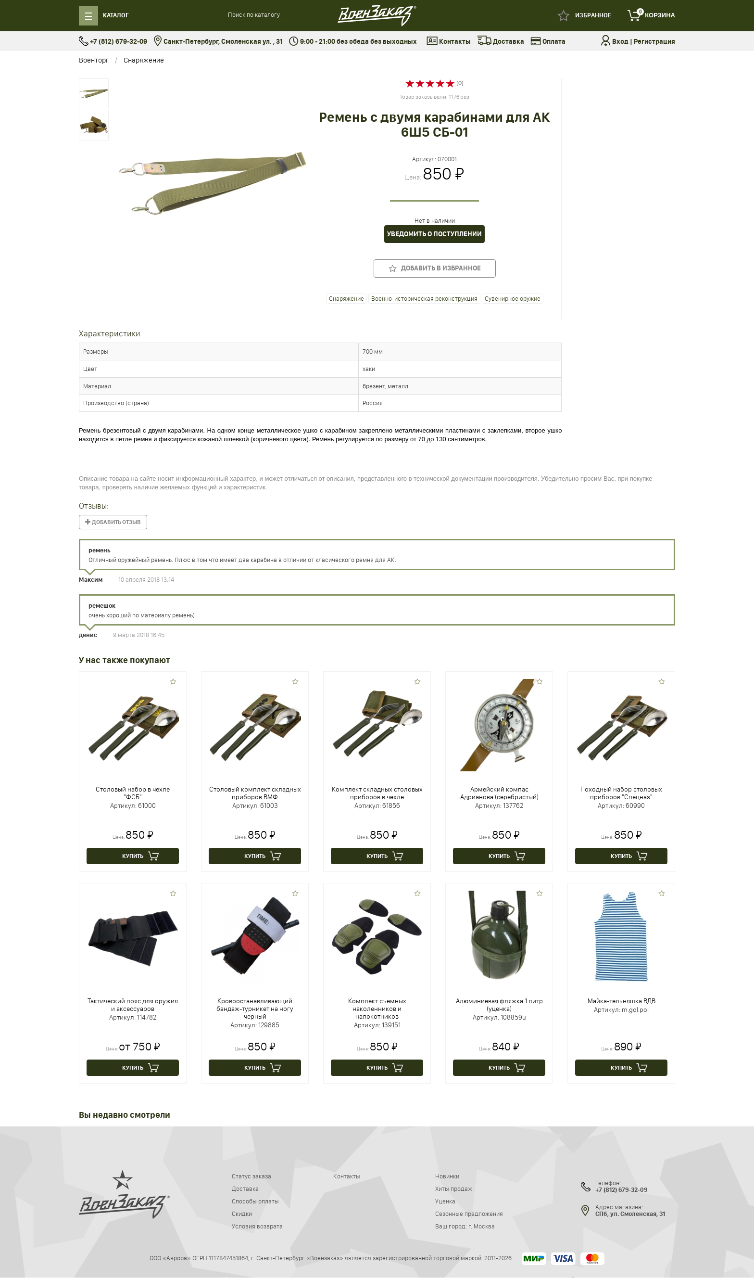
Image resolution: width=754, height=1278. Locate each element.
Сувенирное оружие (512, 298)
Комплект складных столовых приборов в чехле (377, 793)
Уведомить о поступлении (434, 234)
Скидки (242, 1213)
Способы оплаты (255, 1201)
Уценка (445, 1201)
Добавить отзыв (113, 522)
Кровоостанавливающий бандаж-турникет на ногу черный (254, 1009)
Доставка (500, 42)
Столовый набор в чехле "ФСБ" (133, 793)
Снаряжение (144, 59)
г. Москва (481, 1226)
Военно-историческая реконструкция (424, 298)
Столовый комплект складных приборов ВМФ (255, 793)
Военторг (94, 59)
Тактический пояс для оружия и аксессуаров (133, 1005)
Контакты (449, 42)
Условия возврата (257, 1226)
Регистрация (654, 42)
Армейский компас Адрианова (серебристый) (499, 793)
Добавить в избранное (435, 268)
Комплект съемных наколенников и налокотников (377, 1009)
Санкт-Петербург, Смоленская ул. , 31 (218, 42)
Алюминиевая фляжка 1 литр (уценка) (499, 1005)
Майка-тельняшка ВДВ (621, 1001)
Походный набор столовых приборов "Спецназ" (621, 793)
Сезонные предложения (469, 1213)
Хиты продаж (453, 1188)
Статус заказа (251, 1176)
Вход (620, 42)
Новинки (447, 1176)
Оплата (548, 42)
